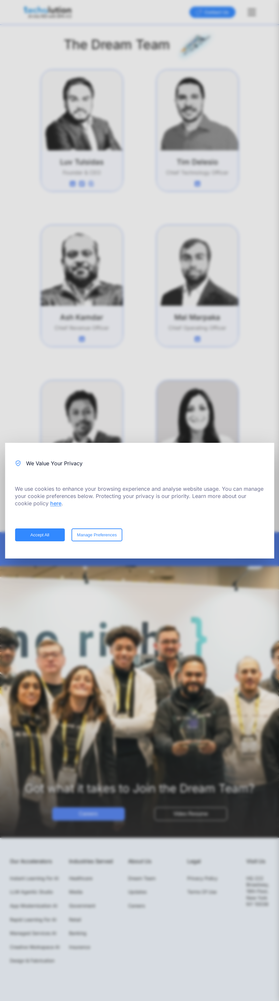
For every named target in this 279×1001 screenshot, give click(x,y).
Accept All (39, 534)
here (55, 503)
